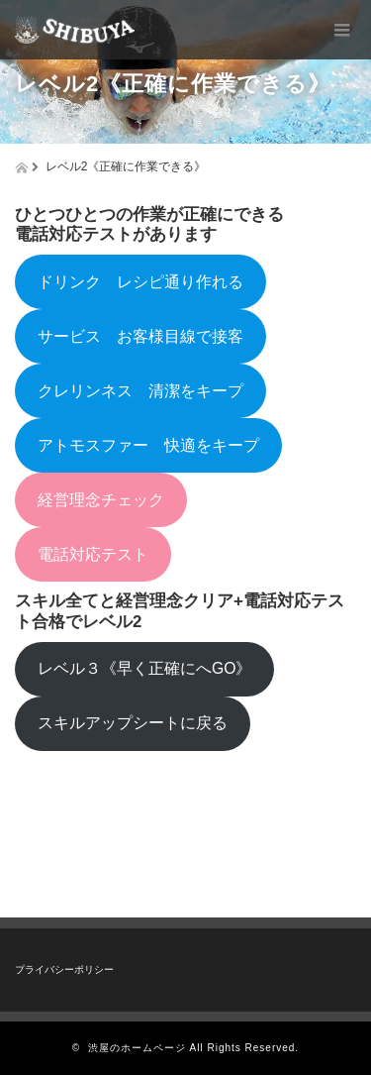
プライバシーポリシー (64, 969)
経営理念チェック (101, 499)
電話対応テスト (93, 554)
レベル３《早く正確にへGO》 (145, 668)
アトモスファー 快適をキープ (148, 445)
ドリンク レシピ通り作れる (140, 281)
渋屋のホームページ (137, 1047)
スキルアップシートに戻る (133, 722)
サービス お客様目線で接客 (140, 336)
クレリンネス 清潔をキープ (140, 390)
